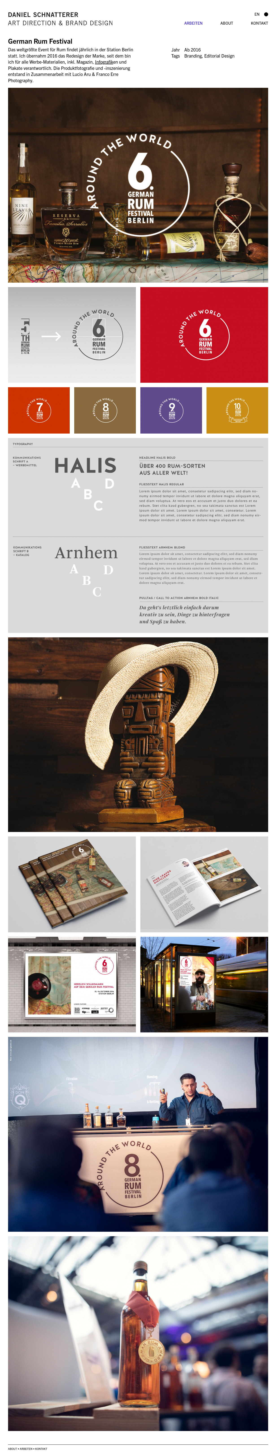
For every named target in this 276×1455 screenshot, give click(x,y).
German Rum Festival (40, 40)
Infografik (104, 61)
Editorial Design (219, 55)
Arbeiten (193, 23)
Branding (193, 55)
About (226, 23)
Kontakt (259, 23)
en (257, 14)
